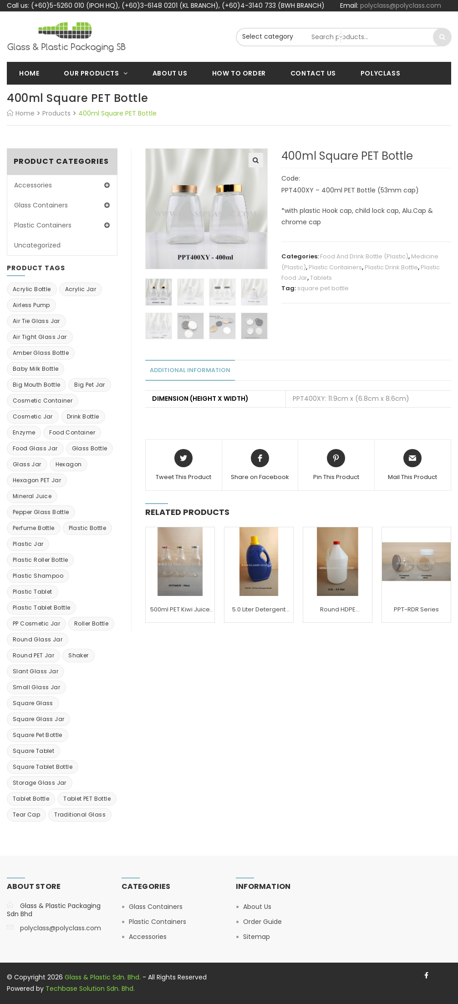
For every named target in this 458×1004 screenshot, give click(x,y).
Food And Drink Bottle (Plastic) (364, 256)
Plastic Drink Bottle (391, 267)
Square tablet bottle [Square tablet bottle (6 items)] (42, 767)
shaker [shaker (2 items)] (78, 655)
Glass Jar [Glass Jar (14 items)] (27, 464)
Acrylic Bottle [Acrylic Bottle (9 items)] (32, 289)
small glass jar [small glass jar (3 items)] (36, 687)
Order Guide (262, 921)
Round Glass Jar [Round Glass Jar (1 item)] (37, 639)
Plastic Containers (335, 267)
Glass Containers (41, 205)
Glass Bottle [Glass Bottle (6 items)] (89, 448)
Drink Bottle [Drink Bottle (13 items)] (83, 416)
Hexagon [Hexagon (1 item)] (69, 464)
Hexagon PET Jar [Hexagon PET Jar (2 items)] (37, 480)
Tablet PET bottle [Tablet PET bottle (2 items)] (87, 798)
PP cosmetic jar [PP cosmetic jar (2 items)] (36, 623)
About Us (257, 906)
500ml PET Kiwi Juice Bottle (180, 609)
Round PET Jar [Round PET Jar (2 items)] (33, 655)
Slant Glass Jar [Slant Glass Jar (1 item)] (35, 671)
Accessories (33, 185)
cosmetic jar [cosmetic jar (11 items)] (33, 416)
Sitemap (256, 936)
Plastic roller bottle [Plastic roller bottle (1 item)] (40, 560)
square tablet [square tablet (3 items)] (33, 751)
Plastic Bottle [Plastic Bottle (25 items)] (88, 528)
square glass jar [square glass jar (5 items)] (38, 719)
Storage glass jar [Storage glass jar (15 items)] (39, 783)
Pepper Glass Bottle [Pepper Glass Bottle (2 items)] (41, 512)
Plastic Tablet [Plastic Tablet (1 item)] (32, 591)
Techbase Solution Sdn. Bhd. (90, 988)
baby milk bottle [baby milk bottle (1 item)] (35, 369)
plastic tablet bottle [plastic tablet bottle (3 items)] (41, 607)
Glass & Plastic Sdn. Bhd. (103, 977)
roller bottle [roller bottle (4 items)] (91, 623)
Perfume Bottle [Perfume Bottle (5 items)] (34, 528)
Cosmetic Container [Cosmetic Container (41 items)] (42, 400)
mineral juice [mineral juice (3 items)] (32, 496)
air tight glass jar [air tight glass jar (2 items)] (40, 337)
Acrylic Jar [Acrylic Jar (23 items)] (80, 289)
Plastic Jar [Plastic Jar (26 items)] (28, 544)
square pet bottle (323, 288)
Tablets (321, 277)
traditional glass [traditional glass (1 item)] (80, 814)
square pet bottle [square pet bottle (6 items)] (37, 735)
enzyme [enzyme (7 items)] (24, 432)
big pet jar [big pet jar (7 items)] (89, 384)
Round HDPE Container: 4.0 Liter (337, 609)
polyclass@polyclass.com (400, 5)
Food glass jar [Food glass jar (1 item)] (35, 448)
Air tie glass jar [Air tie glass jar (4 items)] (36, 321)
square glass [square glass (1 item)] (33, 703)
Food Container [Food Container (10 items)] (72, 432)
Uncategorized (37, 245)
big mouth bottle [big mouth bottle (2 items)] (36, 384)
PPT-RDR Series (416, 609)
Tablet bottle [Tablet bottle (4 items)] (31, 798)
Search (442, 37)
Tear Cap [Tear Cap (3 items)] (26, 814)
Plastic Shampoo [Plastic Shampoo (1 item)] (38, 576)
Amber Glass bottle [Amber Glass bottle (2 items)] (41, 353)
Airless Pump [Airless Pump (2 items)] (31, 305)
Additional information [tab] (190, 370)
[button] (256, 160)
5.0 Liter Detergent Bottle (258, 609)
